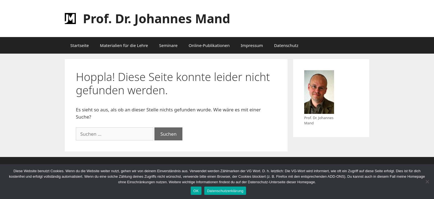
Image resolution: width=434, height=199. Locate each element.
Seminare (168, 45)
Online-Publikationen (208, 45)
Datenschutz (286, 45)
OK (196, 191)
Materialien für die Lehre (124, 45)
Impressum (252, 45)
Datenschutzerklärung (225, 191)
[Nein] (427, 181)
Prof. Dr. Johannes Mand (156, 18)
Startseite (79, 45)
